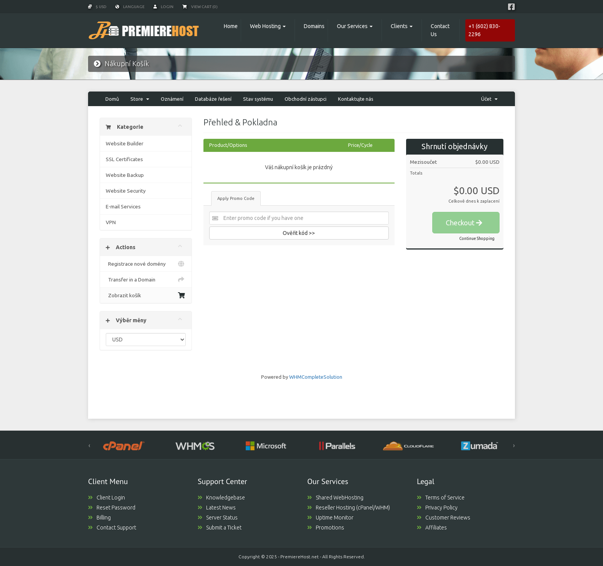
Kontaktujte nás (355, 99)
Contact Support (112, 527)
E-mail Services (123, 206)
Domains (314, 26)
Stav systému (258, 99)
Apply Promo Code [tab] (236, 198)
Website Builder (124, 143)
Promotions (325, 527)
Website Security (126, 191)
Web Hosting (265, 26)
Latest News (217, 507)
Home (231, 26)
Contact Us (440, 30)
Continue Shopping (477, 238)
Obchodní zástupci (305, 99)
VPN (111, 222)
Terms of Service (441, 497)
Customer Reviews (443, 517)
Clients (399, 26)
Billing (99, 517)
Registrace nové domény (146, 263)
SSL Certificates (124, 159)
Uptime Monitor (330, 517)
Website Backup (125, 175)
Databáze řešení (213, 99)
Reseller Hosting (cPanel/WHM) (348, 507)
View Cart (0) (200, 7)
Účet (489, 99)
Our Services (352, 26)
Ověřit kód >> (299, 233)
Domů (112, 99)
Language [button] (130, 7)
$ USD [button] (97, 7)
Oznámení (172, 99)
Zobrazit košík (146, 295)
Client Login (106, 497)
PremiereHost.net (299, 556)
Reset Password (111, 507)
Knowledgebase (221, 497)
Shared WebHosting (335, 497)
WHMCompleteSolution (315, 377)
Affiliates (432, 527)
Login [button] (163, 7)
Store (139, 99)
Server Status (218, 517)
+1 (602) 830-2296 (484, 30)
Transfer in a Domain (146, 279)
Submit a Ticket (220, 527)
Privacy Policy (437, 507)
